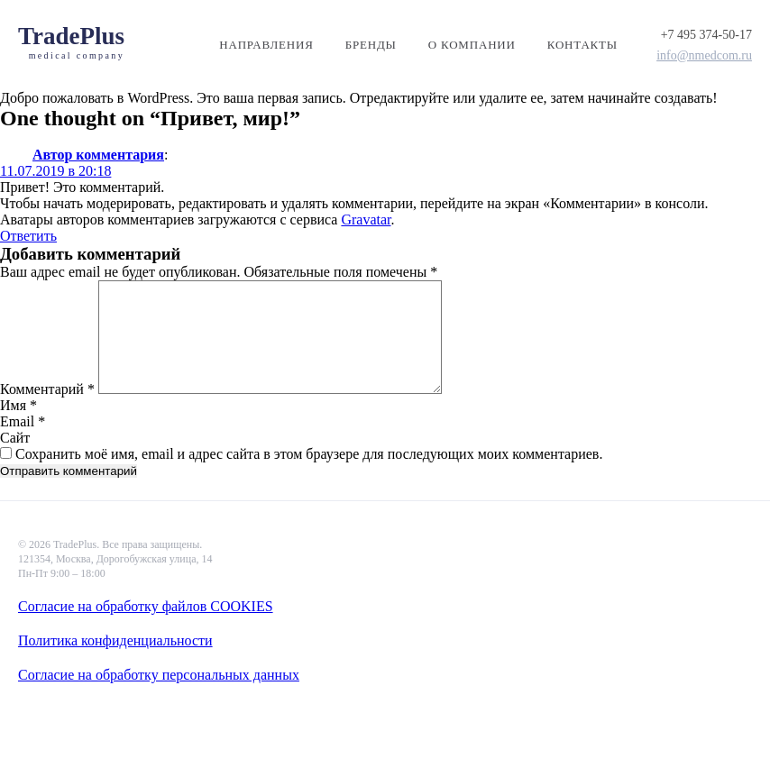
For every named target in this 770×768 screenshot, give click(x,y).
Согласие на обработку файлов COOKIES (145, 606)
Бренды (371, 44)
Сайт (15, 459)
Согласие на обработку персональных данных (158, 674)
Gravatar (365, 219)
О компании (472, 44)
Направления (266, 44)
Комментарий (47, 410)
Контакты (582, 44)
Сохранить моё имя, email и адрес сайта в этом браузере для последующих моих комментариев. (308, 475)
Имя (18, 426)
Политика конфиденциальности (115, 640)
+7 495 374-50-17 (706, 34)
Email (22, 443)
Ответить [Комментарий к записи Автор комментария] (28, 235)
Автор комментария (98, 154)
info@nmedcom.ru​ (704, 55)
